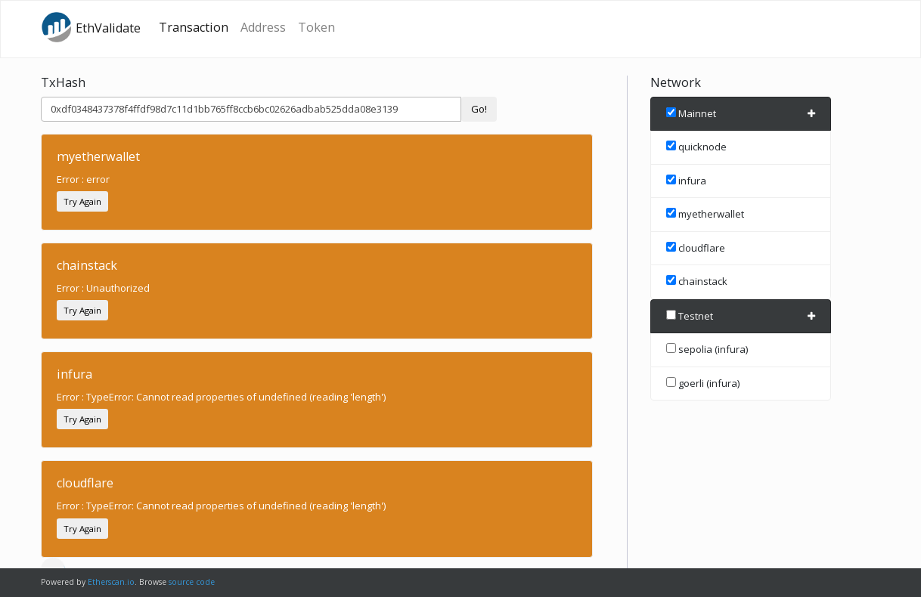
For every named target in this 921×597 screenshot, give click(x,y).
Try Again (82, 201)
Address (263, 27)
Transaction (193, 27)
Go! (479, 109)
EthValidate (91, 27)
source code (192, 582)
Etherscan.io (111, 582)
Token (316, 27)
